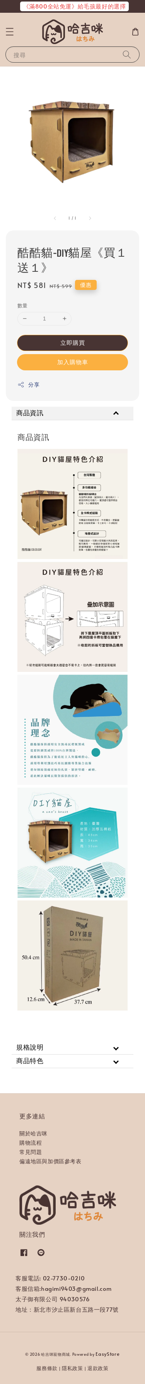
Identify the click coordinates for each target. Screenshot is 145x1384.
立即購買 (72, 342)
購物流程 (30, 1142)
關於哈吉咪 (33, 1133)
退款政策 (98, 1368)
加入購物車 (72, 362)
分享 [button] (28, 384)
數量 (22, 305)
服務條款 (47, 1368)
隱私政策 (72, 1368)
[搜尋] (126, 54)
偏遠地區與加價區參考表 (50, 1161)
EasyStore (107, 1353)
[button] (9, 31)
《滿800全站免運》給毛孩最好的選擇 (74, 6)
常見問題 (30, 1152)
